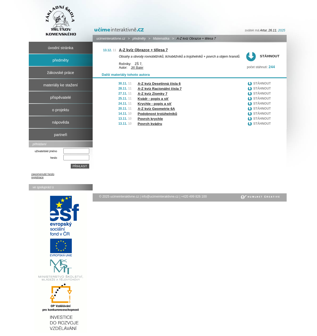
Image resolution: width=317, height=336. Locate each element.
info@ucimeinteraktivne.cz (159, 196)
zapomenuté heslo (42, 174)
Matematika (161, 38)
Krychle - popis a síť (155, 104)
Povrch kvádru (150, 124)
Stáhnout (270, 56)
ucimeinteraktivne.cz (111, 38)
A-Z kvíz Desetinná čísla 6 (159, 84)
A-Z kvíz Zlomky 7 (153, 94)
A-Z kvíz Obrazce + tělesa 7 (143, 50)
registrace (37, 177)
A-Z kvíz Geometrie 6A (156, 109)
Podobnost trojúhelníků (157, 114)
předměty (139, 38)
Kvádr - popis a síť (153, 99)
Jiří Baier (137, 67)
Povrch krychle (150, 119)
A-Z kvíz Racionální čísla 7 (160, 89)
